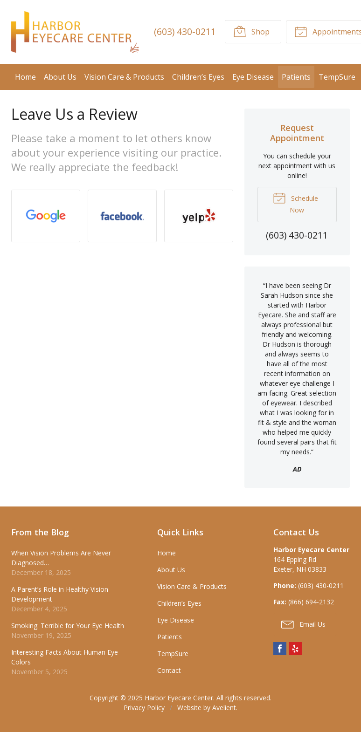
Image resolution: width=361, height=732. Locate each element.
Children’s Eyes (198, 77)
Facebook (279, 648)
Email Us (303, 623)
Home (25, 77)
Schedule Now (295, 202)
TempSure (337, 77)
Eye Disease (253, 77)
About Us (60, 77)
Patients (296, 77)
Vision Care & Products (124, 77)
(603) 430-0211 (185, 31)
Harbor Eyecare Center (179, 697)
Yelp (295, 648)
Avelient (224, 707)
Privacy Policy (144, 707)
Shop (251, 31)
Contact (169, 670)
